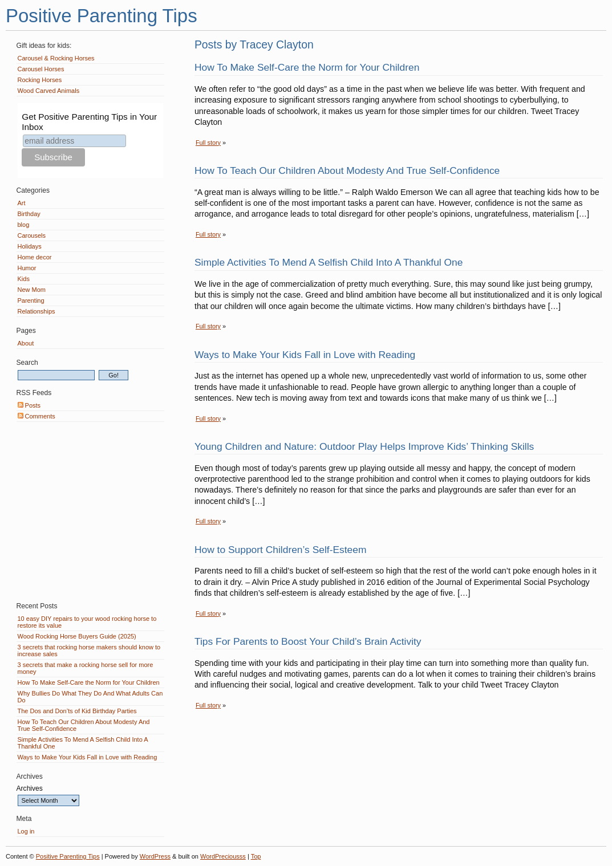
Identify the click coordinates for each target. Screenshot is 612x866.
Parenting (31, 300)
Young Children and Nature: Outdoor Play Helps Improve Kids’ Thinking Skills (364, 446)
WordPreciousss (223, 856)
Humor (27, 268)
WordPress (155, 856)
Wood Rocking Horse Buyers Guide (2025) (77, 636)
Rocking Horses (40, 79)
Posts (29, 405)
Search (27, 363)
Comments (36, 416)
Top (256, 856)
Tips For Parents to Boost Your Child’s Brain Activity (307, 641)
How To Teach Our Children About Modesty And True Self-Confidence (347, 170)
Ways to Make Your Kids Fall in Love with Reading (304, 354)
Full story (208, 142)
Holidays (30, 246)
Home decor (35, 257)
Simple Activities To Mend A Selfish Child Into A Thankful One (328, 262)
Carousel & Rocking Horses (56, 58)
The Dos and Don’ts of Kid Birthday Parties (77, 711)
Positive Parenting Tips (101, 15)
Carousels (32, 235)
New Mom (32, 289)
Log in (26, 831)
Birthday (29, 213)
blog (24, 224)
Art (22, 203)
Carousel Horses (41, 69)
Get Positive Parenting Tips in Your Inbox (89, 122)
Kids (24, 278)
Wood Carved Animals (49, 90)
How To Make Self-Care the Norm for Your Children (306, 67)
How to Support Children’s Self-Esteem (280, 549)
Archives (30, 788)
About (26, 343)
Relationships (36, 311)
